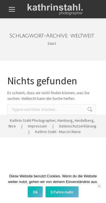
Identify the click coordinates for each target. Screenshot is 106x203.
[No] (99, 186)
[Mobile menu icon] (11, 9)
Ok (35, 192)
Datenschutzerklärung (77, 126)
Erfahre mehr (62, 192)
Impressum (37, 126)
